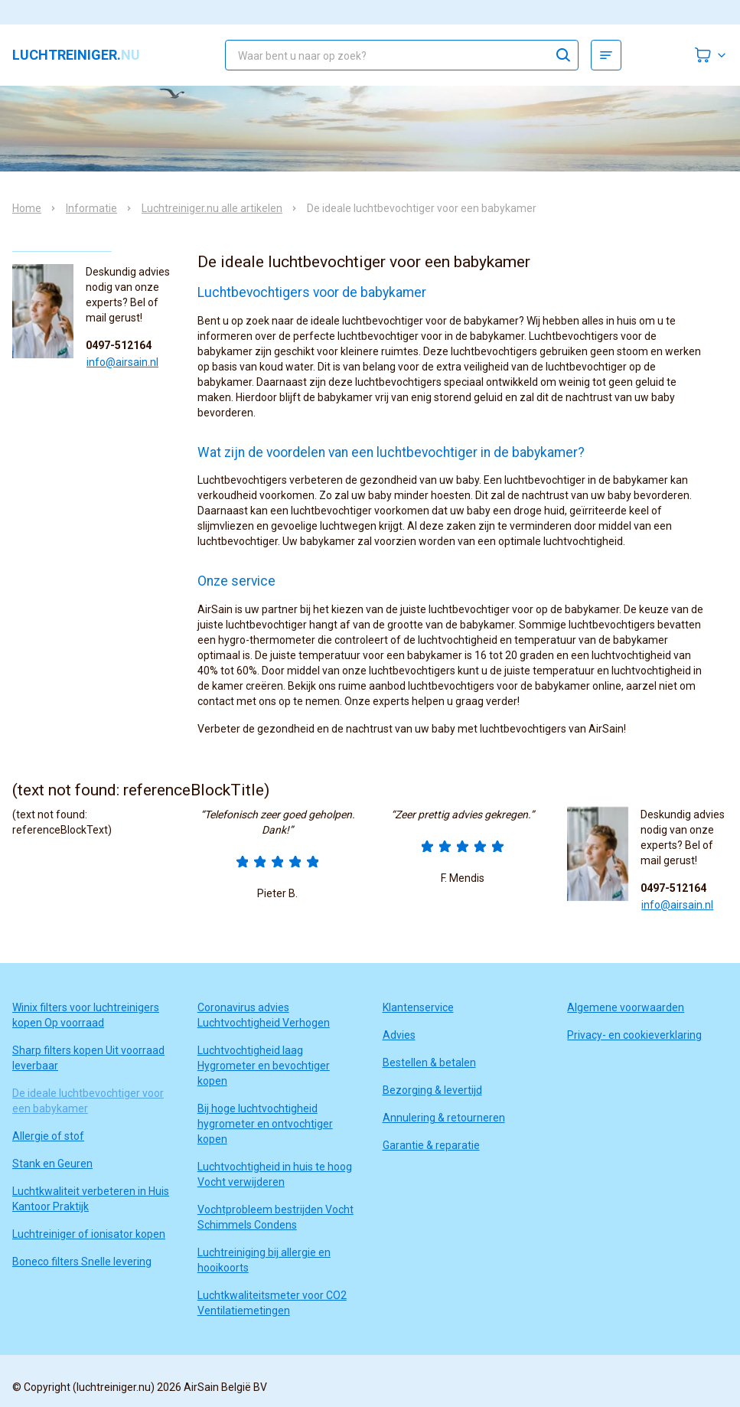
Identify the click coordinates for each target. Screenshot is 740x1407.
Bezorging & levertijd (432, 1090)
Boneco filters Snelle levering (82, 1261)
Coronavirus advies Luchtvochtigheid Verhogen (263, 1015)
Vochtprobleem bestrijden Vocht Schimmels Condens (275, 1217)
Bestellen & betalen (429, 1062)
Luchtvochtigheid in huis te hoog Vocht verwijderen (274, 1174)
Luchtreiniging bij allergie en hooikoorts (264, 1260)
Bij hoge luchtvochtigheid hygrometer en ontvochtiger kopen (265, 1123)
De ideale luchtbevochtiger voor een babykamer (88, 1101)
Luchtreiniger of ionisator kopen (88, 1234)
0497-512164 (119, 345)
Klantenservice (418, 1007)
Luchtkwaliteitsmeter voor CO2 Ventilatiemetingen (272, 1303)
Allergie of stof (48, 1136)
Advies (399, 1035)
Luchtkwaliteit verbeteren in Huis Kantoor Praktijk (90, 1199)
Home (26, 208)
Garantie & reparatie (431, 1145)
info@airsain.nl (122, 362)
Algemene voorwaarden (625, 1007)
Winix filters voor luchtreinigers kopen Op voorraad (85, 1015)
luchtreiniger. (76, 55)
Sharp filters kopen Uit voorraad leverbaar (88, 1058)
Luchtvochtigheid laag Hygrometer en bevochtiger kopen (263, 1065)
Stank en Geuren (52, 1163)
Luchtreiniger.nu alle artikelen (212, 208)
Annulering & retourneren (444, 1118)
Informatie (91, 208)
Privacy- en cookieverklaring (634, 1035)
